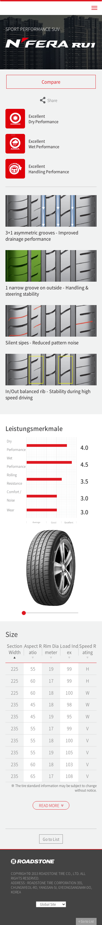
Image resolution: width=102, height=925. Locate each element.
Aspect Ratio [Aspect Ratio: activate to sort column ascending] (33, 651)
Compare (51, 81)
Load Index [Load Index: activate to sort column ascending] (69, 651)
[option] (51, 568)
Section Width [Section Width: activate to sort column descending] (14, 651)
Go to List (51, 839)
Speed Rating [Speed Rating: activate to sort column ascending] (87, 651)
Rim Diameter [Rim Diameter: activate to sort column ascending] (51, 651)
